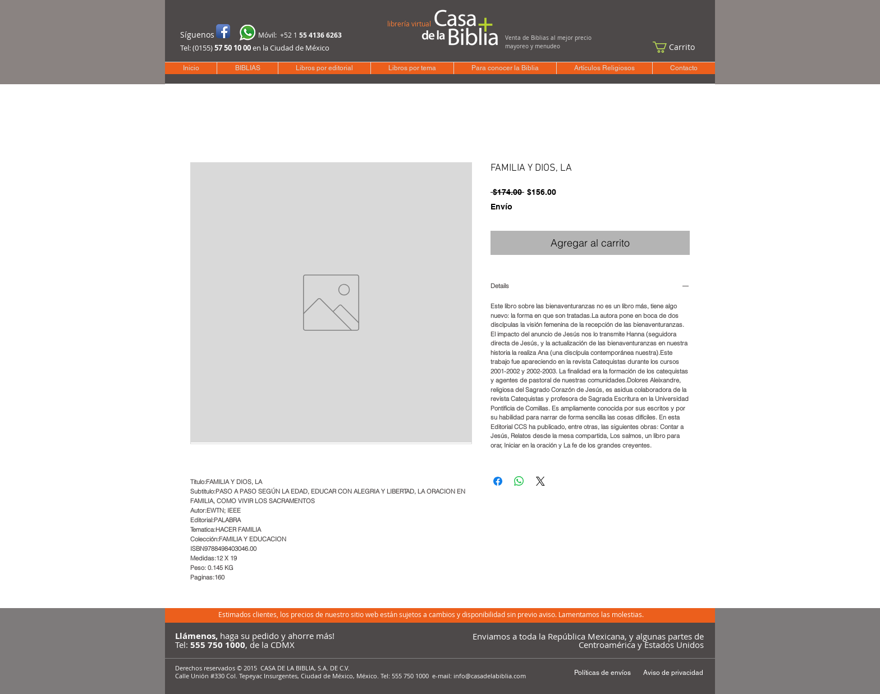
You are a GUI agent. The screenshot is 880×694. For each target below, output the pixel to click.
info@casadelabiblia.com (489, 676)
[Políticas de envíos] (602, 673)
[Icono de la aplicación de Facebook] (223, 31)
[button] (679, 47)
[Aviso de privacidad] (673, 673)
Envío (501, 206)
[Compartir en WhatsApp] (519, 481)
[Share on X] (540, 481)
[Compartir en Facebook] (498, 481)
